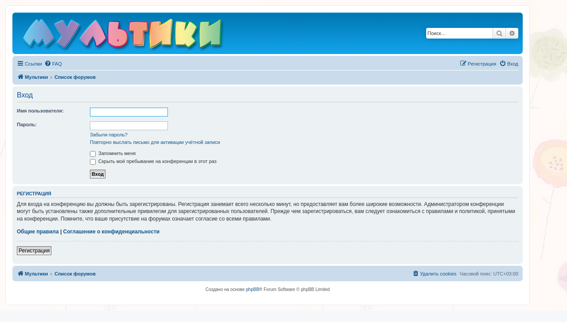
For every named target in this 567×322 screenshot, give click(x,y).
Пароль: (27, 124)
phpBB (252, 289)
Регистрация (34, 251)
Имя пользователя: (40, 110)
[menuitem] (53, 63)
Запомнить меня (113, 153)
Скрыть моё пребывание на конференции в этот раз (153, 161)
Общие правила (38, 232)
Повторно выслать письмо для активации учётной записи (155, 142)
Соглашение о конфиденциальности (111, 232)
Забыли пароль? (109, 134)
